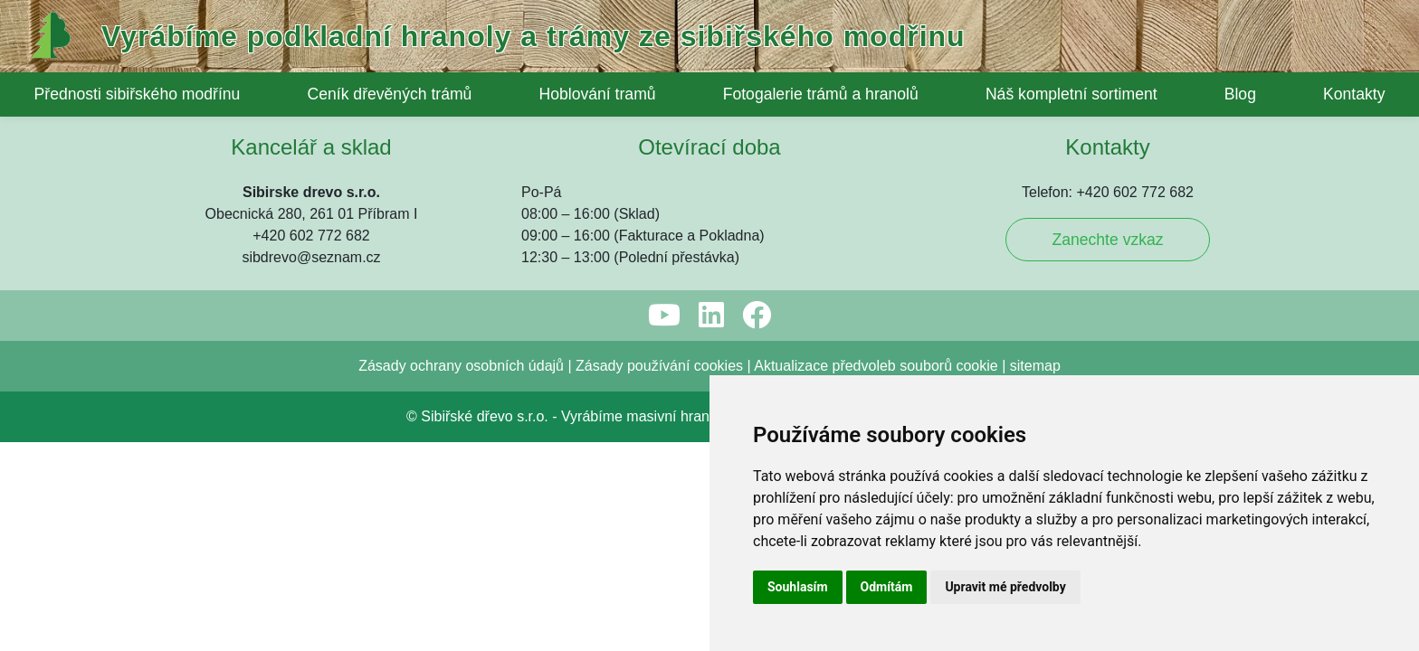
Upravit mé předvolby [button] (1005, 587)
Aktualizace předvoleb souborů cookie (876, 249)
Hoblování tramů (596, 94)
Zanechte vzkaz (1107, 123)
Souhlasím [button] (797, 587)
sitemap (1035, 249)
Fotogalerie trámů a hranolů (821, 94)
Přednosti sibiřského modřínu (137, 94)
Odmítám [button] (887, 587)
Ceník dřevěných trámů (390, 94)
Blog (1240, 94)
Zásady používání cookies (659, 249)
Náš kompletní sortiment (1071, 94)
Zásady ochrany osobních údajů (461, 249)
